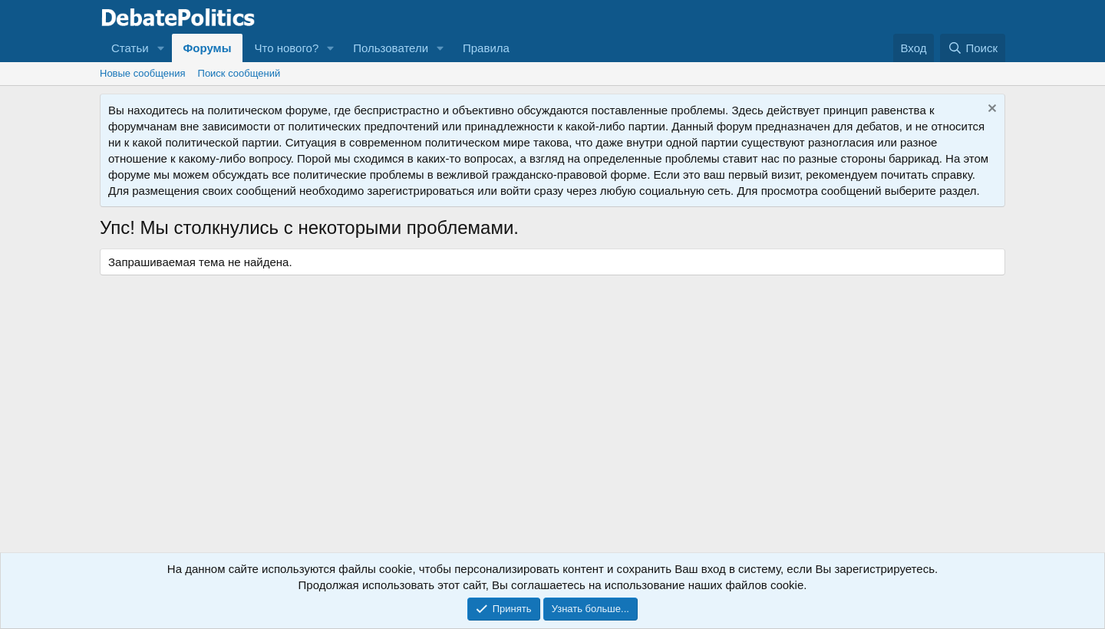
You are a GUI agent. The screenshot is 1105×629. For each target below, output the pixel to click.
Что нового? (286, 47)
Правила (486, 47)
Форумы (207, 47)
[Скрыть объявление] (990, 110)
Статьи (130, 47)
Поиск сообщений (239, 73)
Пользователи (390, 47)
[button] (161, 48)
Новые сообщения (143, 73)
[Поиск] (972, 48)
